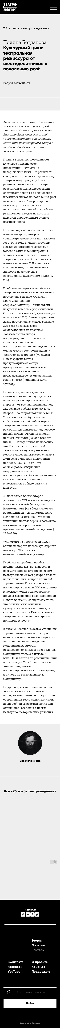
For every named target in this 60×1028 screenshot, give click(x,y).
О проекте (40, 962)
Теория (37, 940)
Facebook (15, 967)
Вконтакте (16, 962)
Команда (38, 967)
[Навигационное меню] (53, 7)
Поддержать (41, 971)
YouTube (14, 971)
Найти (30, 1003)
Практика (39, 945)
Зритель (38, 950)
